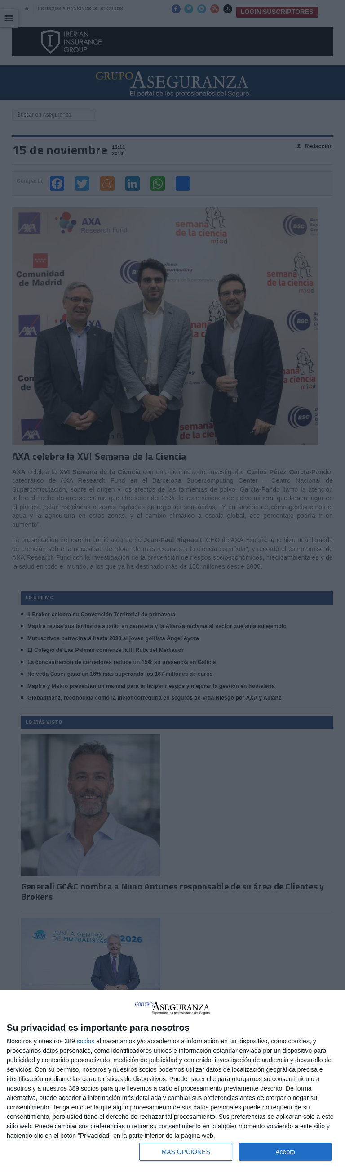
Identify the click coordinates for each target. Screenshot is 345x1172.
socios (86, 1041)
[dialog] (172, 1081)
